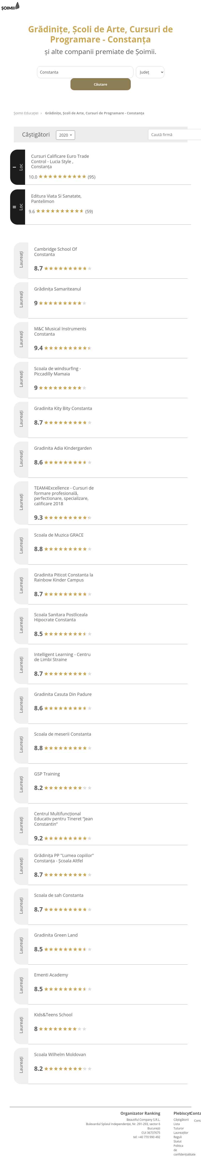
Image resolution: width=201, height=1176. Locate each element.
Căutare (100, 84)
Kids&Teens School (53, 1014)
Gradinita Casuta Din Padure (63, 694)
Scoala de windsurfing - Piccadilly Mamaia (57, 371)
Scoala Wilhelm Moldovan (60, 1054)
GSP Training (47, 774)
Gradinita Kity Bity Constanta (63, 408)
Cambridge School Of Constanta (55, 251)
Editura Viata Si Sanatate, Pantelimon (56, 198)
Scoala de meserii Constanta (62, 734)
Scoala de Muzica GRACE (59, 535)
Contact (196, 1121)
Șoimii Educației (26, 113)
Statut (177, 1141)
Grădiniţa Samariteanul (57, 289)
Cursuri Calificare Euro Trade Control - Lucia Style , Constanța (60, 161)
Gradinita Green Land (56, 935)
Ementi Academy (51, 975)
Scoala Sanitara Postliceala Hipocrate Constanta (61, 617)
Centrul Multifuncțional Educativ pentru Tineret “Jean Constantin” (63, 819)
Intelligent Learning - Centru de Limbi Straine (62, 657)
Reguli (177, 1137)
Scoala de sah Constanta (58, 895)
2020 (64, 135)
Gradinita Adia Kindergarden (63, 448)
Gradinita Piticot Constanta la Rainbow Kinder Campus (63, 577)
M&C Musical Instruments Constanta (60, 331)
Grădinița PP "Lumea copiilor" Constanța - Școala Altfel (64, 858)
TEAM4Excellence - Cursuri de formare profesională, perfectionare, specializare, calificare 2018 (64, 495)
